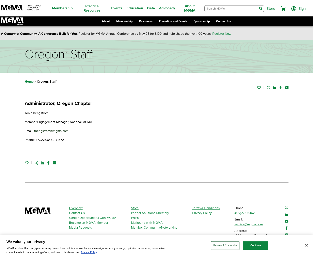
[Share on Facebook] (280, 87)
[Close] (306, 248)
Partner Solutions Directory (150, 213)
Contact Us (223, 21)
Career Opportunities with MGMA (92, 218)
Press (135, 218)
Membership (124, 21)
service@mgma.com (248, 224)
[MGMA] (21, 8)
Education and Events (173, 21)
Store (135, 208)
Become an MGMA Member (88, 223)
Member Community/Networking (154, 228)
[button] (283, 9)
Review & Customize (225, 248)
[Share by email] (286, 87)
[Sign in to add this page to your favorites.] (259, 87)
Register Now (221, 34)
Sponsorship (202, 21)
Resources (146, 21)
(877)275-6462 (244, 213)
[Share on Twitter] (268, 87)
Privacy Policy (202, 213)
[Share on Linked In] (274, 87)
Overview (76, 208)
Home (29, 82)
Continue (255, 248)
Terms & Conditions (206, 208)
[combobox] (231, 8)
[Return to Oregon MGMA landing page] (12, 21)
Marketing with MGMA (147, 223)
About (106, 21)
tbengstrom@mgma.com (51, 131)
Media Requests (80, 228)
